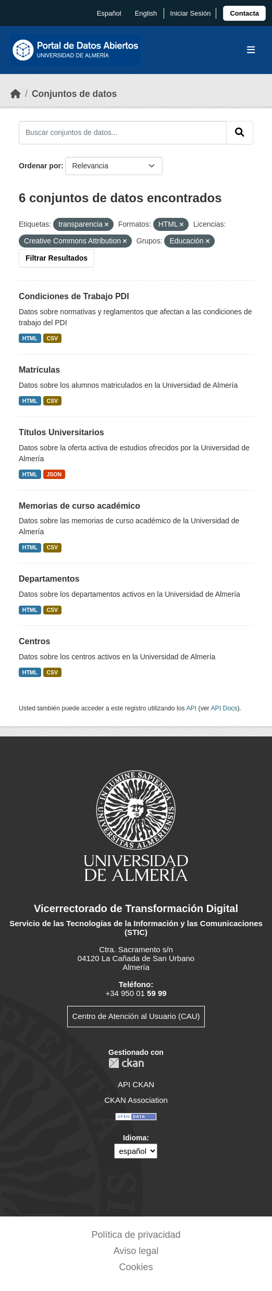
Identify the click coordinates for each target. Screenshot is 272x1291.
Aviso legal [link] (136, 1251)
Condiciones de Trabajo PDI (74, 296)
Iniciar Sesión (190, 13)
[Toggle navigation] (251, 50)
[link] (244, 13)
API (191, 708)
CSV (52, 338)
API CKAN (136, 1084)
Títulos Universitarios (61, 432)
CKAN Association (136, 1100)
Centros (34, 641)
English (146, 13)
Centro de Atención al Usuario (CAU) (136, 1016)
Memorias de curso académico (79, 505)
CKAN (126, 1063)
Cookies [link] (136, 1267)
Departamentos (49, 578)
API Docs (224, 708)
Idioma (134, 1138)
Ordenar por (40, 166)
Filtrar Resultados (57, 258)
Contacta (244, 13)
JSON (54, 474)
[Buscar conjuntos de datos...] (123, 132)
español (109, 13)
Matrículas (39, 369)
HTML (30, 338)
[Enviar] (239, 132)
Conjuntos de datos (74, 94)
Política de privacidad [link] (135, 1234)
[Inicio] (15, 94)
